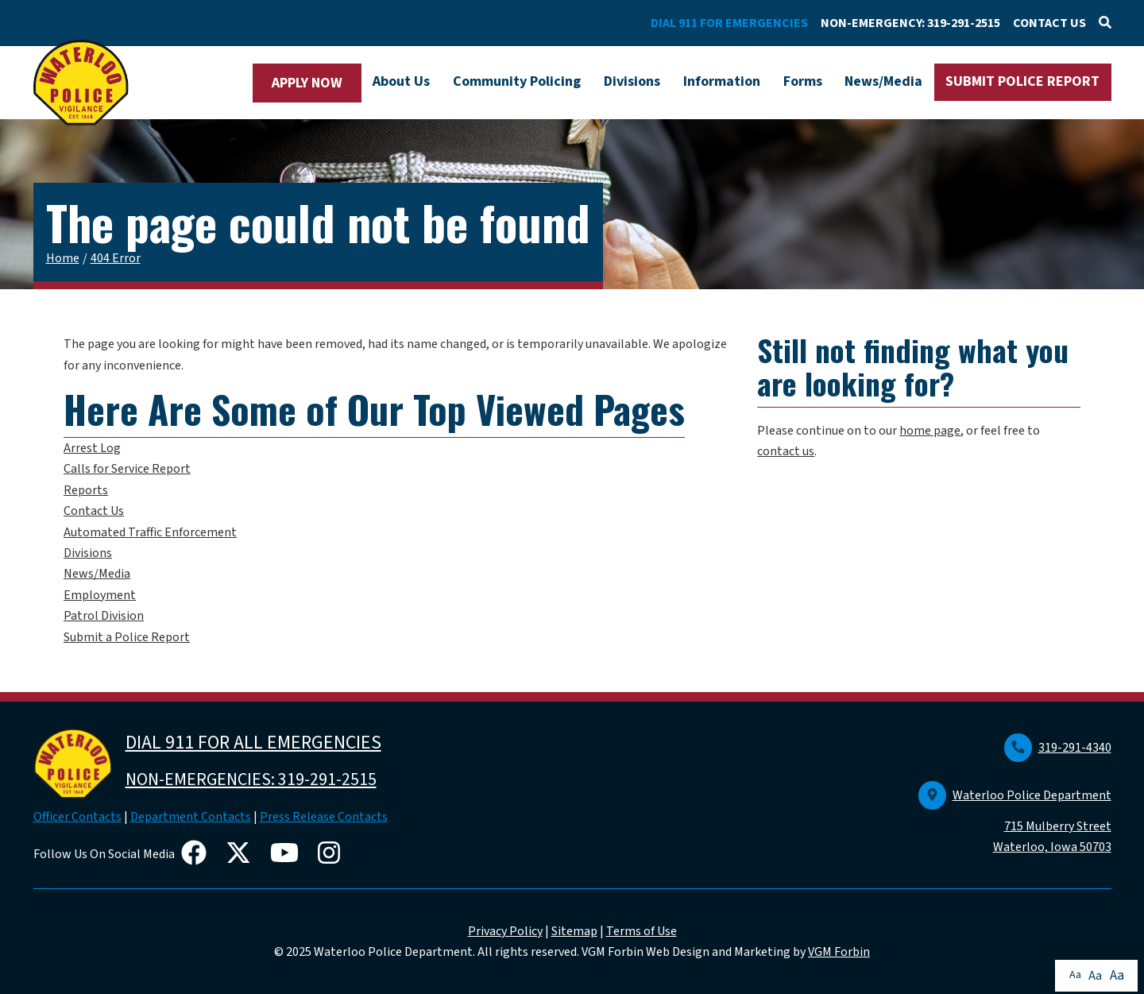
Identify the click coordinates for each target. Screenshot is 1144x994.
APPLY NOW (307, 83)
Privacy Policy (505, 931)
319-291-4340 (1057, 747)
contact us (785, 451)
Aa (1075, 975)
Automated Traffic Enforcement (150, 532)
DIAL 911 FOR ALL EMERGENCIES (253, 742)
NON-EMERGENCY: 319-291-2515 (910, 23)
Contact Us (94, 511)
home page (929, 430)
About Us (401, 81)
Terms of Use (641, 931)
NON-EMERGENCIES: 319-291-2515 (251, 779)
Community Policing (517, 81)
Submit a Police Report (127, 637)
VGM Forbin (839, 952)
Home (62, 258)
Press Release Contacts (324, 817)
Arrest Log (92, 448)
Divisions (632, 81)
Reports (86, 490)
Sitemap (574, 931)
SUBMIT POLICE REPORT (1022, 81)
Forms (802, 81)
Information (721, 81)
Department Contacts (190, 817)
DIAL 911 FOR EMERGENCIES (729, 23)
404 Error (116, 258)
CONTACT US (1049, 23)
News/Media (883, 81)
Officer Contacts (77, 817)
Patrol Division (104, 616)
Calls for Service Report (127, 469)
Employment (100, 595)
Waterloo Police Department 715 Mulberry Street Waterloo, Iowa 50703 (1014, 822)
